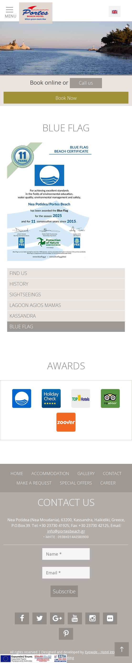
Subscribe (64, 591)
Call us (86, 83)
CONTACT (112, 473)
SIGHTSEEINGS (25, 294)
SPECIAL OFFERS (76, 483)
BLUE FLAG (21, 326)
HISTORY (19, 284)
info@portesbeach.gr (66, 531)
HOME (16, 473)
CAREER (108, 483)
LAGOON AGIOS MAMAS (35, 305)
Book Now (66, 98)
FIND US (18, 273)
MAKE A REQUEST (33, 483)
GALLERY (86, 473)
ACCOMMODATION (50, 473)
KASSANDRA (23, 316)
